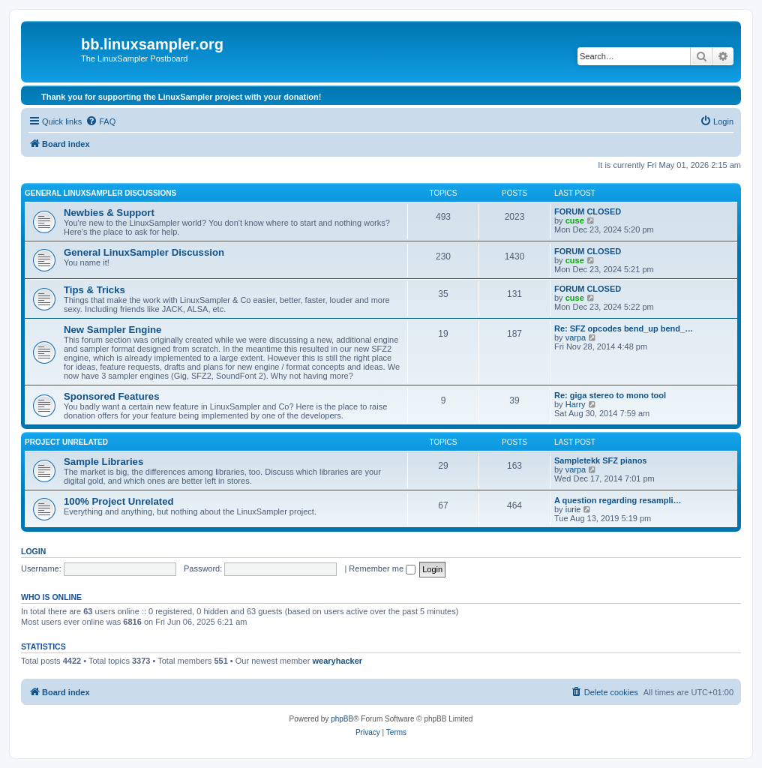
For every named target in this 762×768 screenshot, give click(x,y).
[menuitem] (101, 121)
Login (33, 551)
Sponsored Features (112, 396)
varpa (576, 337)
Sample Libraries (103, 461)
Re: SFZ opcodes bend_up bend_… (623, 328)
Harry (576, 404)
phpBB (342, 719)
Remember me (382, 568)
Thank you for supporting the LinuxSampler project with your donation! (181, 96)
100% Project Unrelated (119, 501)
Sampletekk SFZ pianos (600, 460)
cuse (575, 220)
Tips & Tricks (94, 290)
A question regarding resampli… (618, 500)
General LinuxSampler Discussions (100, 193)
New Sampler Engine (112, 329)
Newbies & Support (109, 212)
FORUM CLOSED (587, 211)
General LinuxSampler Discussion (144, 252)
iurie (573, 509)
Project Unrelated (66, 442)
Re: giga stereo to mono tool (610, 395)
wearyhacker (337, 660)
